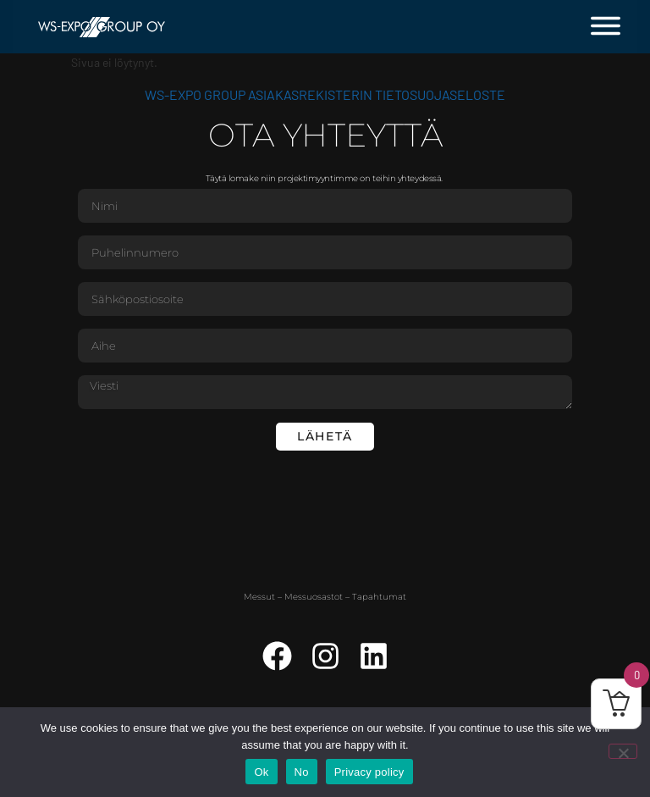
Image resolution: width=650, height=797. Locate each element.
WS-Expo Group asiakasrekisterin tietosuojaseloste (325, 94)
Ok (261, 772)
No (302, 772)
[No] (623, 751)
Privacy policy (369, 772)
